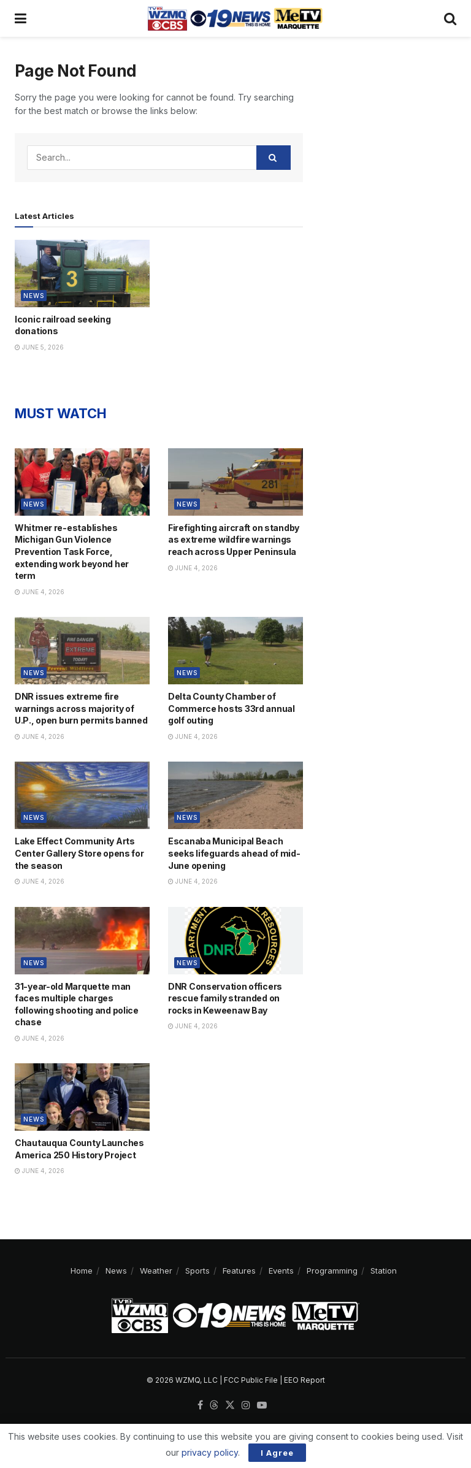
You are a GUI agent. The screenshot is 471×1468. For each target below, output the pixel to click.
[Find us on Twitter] (230, 1405)
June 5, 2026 (39, 347)
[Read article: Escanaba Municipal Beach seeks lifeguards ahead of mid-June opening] (235, 795)
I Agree (277, 1453)
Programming (332, 1270)
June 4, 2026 (39, 591)
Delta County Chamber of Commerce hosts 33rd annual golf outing (231, 708)
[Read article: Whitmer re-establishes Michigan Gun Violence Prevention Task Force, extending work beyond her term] (82, 482)
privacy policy (210, 1452)
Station (383, 1270)
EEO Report (304, 1380)
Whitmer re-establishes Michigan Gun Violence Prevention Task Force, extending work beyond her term (72, 551)
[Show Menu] (20, 18)
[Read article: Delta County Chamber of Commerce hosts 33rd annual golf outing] (235, 650)
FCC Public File (251, 1380)
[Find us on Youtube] (262, 1405)
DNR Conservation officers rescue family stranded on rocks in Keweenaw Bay (225, 998)
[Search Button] (450, 18)
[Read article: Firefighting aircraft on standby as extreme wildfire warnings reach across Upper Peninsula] (235, 482)
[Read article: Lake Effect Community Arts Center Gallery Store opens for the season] (82, 795)
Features (239, 1270)
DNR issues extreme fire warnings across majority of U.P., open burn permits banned (81, 708)
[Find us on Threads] (214, 1405)
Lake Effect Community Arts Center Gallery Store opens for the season (79, 853)
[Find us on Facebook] (200, 1405)
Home (82, 1270)
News (33, 295)
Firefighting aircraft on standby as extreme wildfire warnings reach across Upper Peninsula (233, 539)
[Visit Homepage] (235, 18)
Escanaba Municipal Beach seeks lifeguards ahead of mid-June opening (234, 853)
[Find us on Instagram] (246, 1405)
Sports (197, 1270)
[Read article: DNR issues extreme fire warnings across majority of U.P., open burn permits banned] (82, 650)
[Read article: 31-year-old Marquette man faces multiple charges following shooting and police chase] (82, 940)
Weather (156, 1270)
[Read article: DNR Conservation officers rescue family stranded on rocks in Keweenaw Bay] (235, 940)
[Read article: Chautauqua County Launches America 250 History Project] (82, 1097)
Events (281, 1270)
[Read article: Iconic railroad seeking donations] (82, 273)
